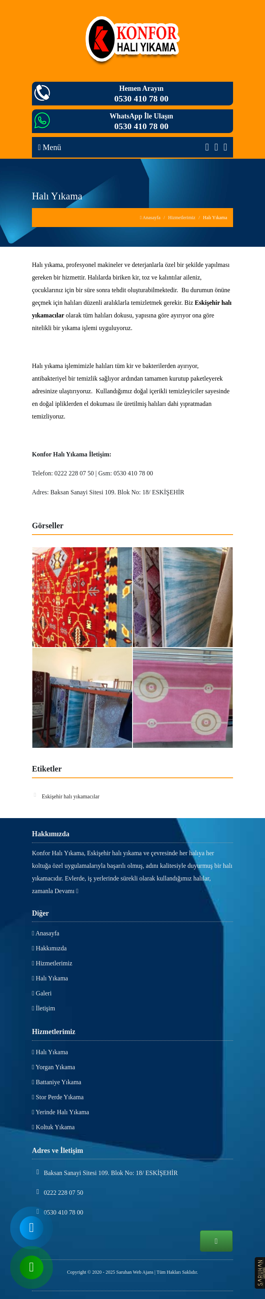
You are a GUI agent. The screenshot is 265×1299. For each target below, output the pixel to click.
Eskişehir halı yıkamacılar (66, 796)
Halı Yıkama (50, 978)
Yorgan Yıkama (53, 1067)
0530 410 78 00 (141, 98)
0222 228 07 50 (57, 1192)
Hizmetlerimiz (181, 217)
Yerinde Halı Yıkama (60, 1112)
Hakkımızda (49, 948)
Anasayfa (150, 217)
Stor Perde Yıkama (58, 1097)
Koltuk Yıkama (53, 1127)
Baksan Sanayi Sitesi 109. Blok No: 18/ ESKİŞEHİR (105, 1172)
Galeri (42, 993)
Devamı (66, 891)
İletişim (43, 1008)
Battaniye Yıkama (56, 1082)
